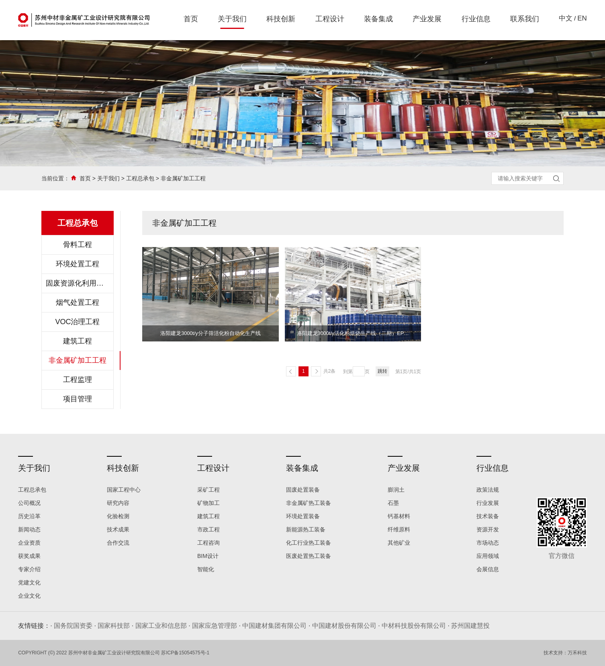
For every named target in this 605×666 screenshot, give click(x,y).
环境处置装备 (303, 516)
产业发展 (427, 19)
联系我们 (524, 19)
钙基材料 (399, 516)
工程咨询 (208, 542)
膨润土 (396, 489)
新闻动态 (29, 529)
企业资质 (29, 542)
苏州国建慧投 (470, 625)
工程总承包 (140, 178)
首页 (191, 19)
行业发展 (487, 503)
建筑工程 (77, 341)
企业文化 (29, 595)
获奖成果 (29, 556)
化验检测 (118, 516)
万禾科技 (577, 653)
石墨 (393, 503)
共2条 (329, 371)
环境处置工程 (77, 264)
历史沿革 (29, 516)
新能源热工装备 (305, 529)
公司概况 (29, 503)
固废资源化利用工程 (77, 283)
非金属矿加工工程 (183, 178)
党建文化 (29, 582)
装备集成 (378, 19)
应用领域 (487, 556)
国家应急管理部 (214, 625)
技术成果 (118, 529)
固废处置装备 (303, 489)
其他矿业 (399, 542)
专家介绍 (29, 569)
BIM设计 (208, 556)
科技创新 (280, 19)
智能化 (205, 569)
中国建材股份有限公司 (344, 625)
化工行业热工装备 (308, 542)
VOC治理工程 (77, 322)
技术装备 (487, 516)
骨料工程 (77, 245)
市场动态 (487, 542)
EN (582, 18)
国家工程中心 (124, 489)
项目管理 (77, 399)
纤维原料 (399, 529)
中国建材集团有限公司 (274, 625)
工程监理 (77, 380)
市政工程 (208, 529)
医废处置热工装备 (308, 556)
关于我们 (232, 19)
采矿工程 (208, 489)
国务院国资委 (73, 625)
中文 (565, 18)
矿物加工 (208, 503)
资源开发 (487, 529)
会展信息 (487, 569)
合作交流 (118, 542)
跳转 (382, 371)
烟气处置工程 (77, 302)
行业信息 (476, 19)
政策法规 (487, 489)
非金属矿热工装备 (308, 503)
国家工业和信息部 (161, 625)
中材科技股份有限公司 (414, 625)
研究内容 (118, 503)
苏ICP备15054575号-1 (185, 653)
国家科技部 (114, 625)
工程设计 (329, 19)
